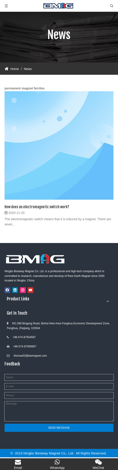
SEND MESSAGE (59, 427)
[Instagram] (23, 290)
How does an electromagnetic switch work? (37, 207)
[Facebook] (7, 290)
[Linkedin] (15, 290)
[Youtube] (30, 290)
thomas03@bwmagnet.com (30, 355)
